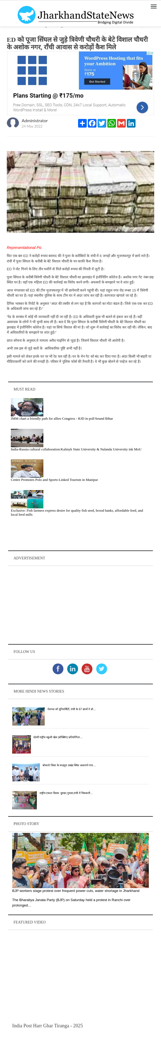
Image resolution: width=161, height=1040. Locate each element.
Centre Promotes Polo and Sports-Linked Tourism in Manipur (54, 480)
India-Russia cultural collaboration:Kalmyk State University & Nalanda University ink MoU (76, 449)
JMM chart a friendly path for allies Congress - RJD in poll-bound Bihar (62, 418)
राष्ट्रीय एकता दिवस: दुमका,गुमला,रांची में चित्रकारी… (66, 793)
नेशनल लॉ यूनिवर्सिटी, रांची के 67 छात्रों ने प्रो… (71, 709)
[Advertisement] (80, 605)
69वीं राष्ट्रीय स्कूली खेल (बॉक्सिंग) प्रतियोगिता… (58, 737)
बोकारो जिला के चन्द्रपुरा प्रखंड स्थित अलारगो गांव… (69, 765)
